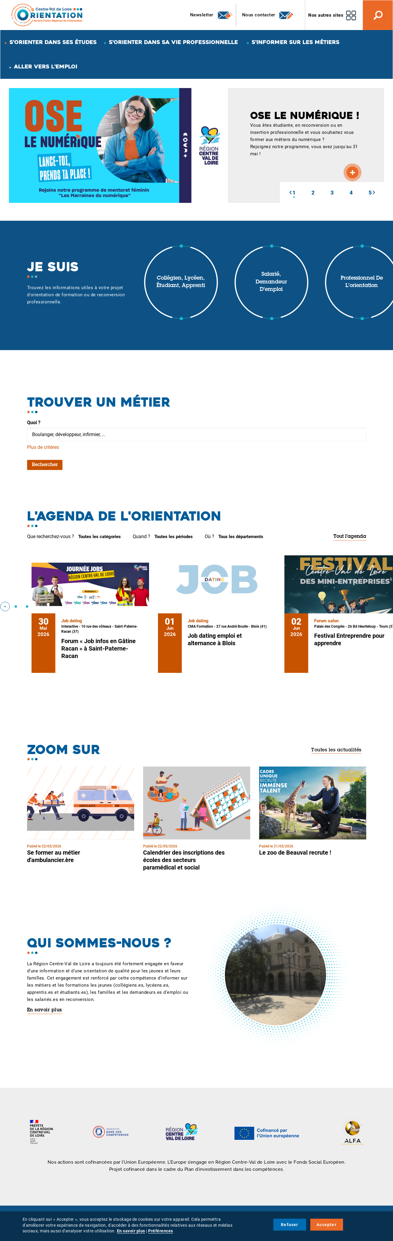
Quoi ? (33, 422)
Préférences (160, 1231)
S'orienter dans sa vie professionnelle (173, 42)
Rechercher (45, 465)
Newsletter (211, 15)
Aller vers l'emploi (45, 66)
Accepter (326, 1224)
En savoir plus (44, 1010)
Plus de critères (43, 447)
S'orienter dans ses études (53, 42)
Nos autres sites (325, 15)
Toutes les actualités (336, 750)
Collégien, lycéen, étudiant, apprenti (180, 282)
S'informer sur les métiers (295, 42)
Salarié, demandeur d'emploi (271, 282)
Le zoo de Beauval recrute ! (295, 852)
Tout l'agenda (349, 536)
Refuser (289, 1224)
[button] (290, 192)
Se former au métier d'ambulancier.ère (53, 856)
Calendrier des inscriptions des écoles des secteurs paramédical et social (184, 860)
